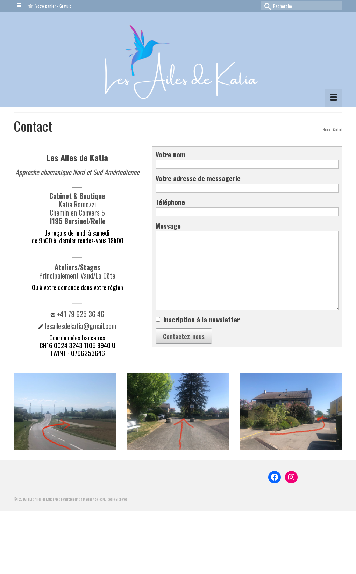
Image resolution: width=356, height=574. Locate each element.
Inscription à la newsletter (201, 319)
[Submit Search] (266, 5)
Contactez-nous (184, 336)
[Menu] (333, 98)
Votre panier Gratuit (49, 6)
